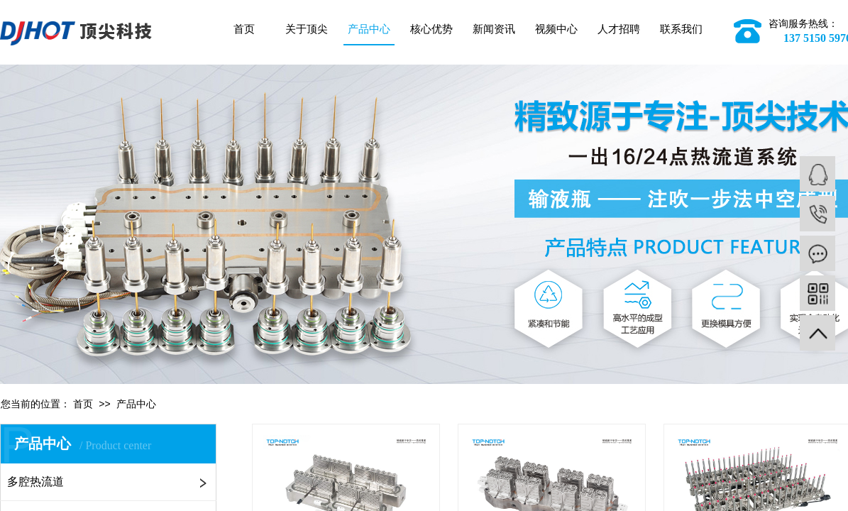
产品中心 (369, 29)
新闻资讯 (494, 29)
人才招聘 (619, 29)
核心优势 (431, 29)
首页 (244, 29)
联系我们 (681, 29)
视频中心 (556, 29)
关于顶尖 (306, 29)
